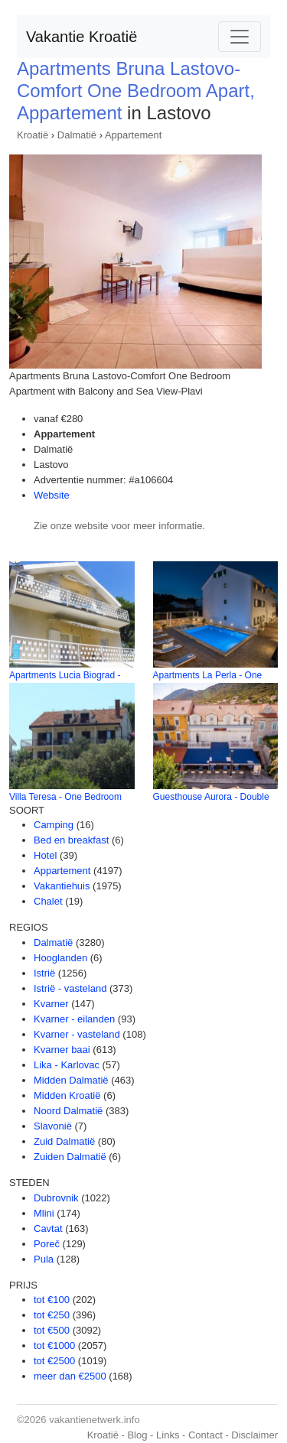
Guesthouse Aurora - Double (211, 796)
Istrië (44, 973)
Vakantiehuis (62, 886)
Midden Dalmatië (71, 1080)
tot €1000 (54, 1345)
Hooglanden (60, 958)
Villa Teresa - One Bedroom (65, 796)
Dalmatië (76, 135)
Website (52, 495)
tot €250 (52, 1315)
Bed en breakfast (71, 840)
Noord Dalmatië (68, 1110)
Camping (53, 824)
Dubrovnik (56, 1198)
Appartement (133, 135)
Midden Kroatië (67, 1095)
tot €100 (52, 1299)
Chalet (48, 901)
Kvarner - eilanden (74, 1019)
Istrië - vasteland (70, 988)
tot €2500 (54, 1361)
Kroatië (32, 135)
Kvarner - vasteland (77, 1034)
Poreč (47, 1244)
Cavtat (48, 1228)
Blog (137, 1435)
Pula (44, 1259)
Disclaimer (254, 1435)
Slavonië (53, 1126)
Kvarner (51, 1003)
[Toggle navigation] (239, 36)
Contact (205, 1435)
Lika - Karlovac (66, 1065)
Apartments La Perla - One (208, 675)
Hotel (45, 855)
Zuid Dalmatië (64, 1141)
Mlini (44, 1213)
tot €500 (52, 1330)
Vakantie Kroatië (81, 36)
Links (167, 1435)
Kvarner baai (62, 1049)
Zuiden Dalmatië (70, 1156)
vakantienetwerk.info (94, 1419)
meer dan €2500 (70, 1376)
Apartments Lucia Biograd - (64, 675)
